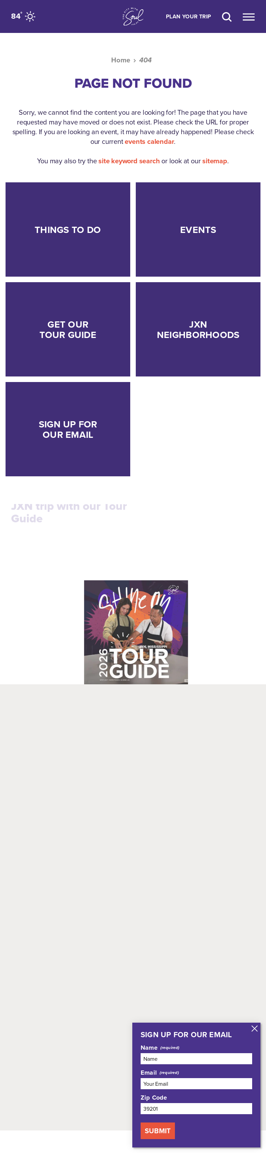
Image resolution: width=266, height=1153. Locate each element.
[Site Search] (227, 16)
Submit (158, 1131)
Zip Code (154, 1097)
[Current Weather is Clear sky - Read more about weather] (24, 16)
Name (149, 1047)
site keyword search (129, 161)
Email (149, 1072)
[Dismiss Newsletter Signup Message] (254, 1028)
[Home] (133, 16)
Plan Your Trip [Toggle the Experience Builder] (188, 17)
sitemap (214, 161)
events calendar (149, 141)
